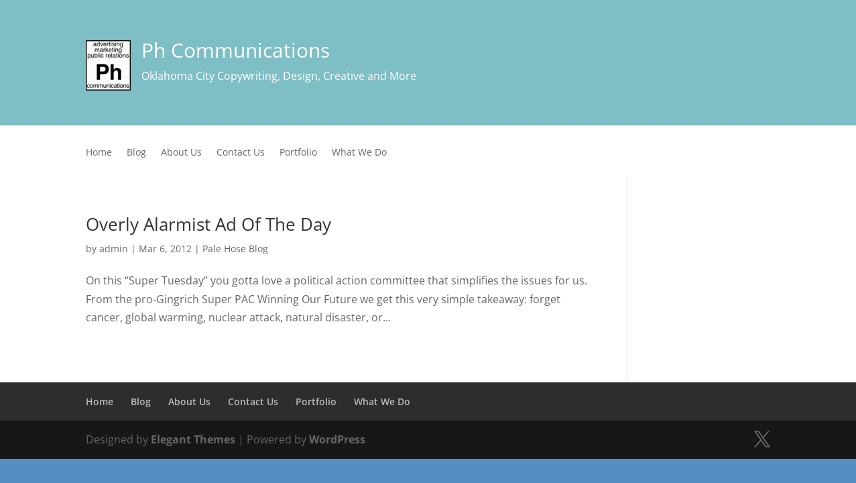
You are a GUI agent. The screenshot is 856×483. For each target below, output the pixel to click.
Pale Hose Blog (235, 248)
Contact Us (241, 153)
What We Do (359, 153)
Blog (136, 153)
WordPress (337, 439)
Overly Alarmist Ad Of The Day (208, 224)
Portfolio (298, 153)
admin (113, 248)
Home (99, 153)
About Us (181, 153)
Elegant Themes (193, 439)
